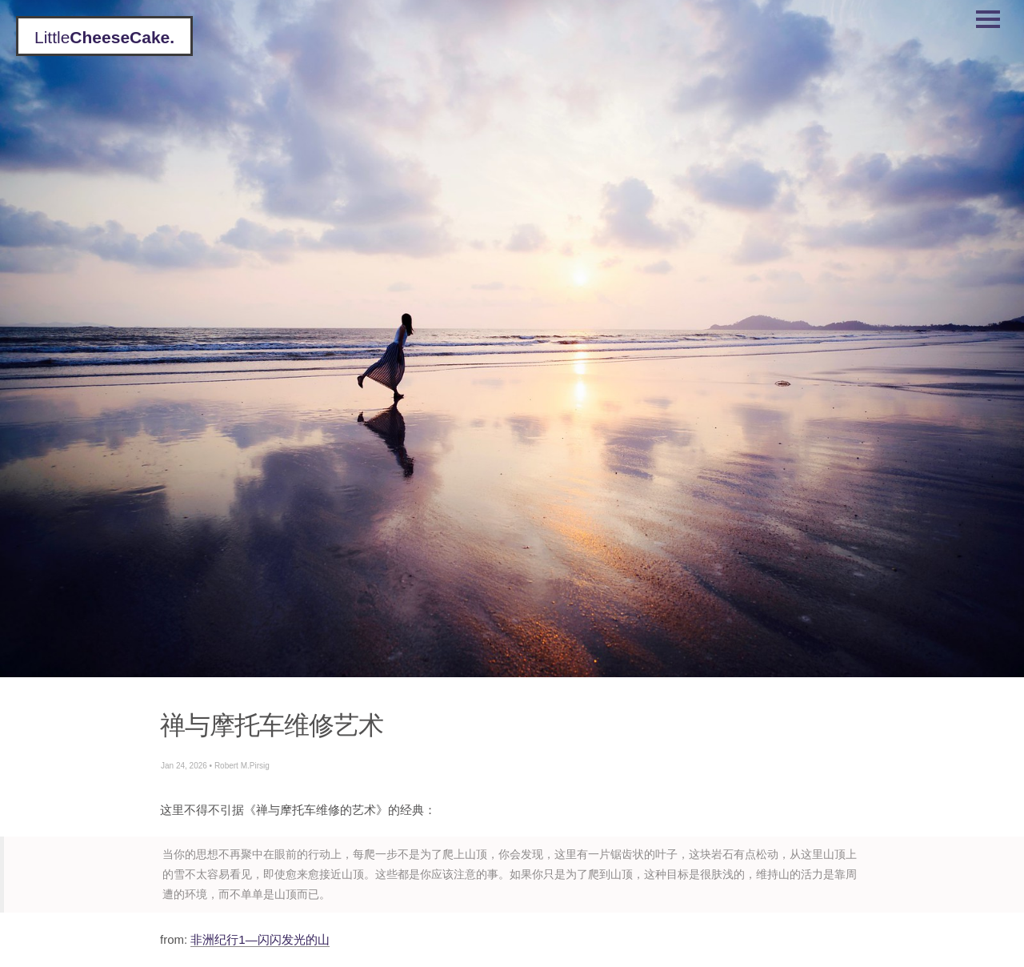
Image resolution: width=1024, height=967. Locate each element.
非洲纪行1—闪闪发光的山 (259, 939)
